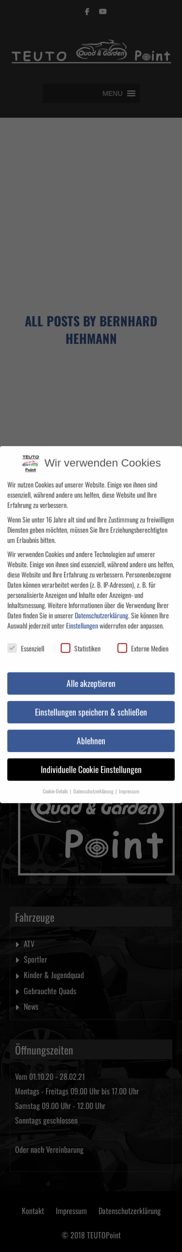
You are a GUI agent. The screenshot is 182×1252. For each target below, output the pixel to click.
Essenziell (25, 643)
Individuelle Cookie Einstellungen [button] (91, 763)
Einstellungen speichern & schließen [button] (91, 705)
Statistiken (80, 643)
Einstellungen (82, 619)
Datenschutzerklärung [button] (94, 785)
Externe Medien (142, 643)
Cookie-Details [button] (56, 785)
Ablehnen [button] (91, 734)
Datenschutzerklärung (101, 609)
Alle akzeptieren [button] (91, 677)
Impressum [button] (129, 785)
